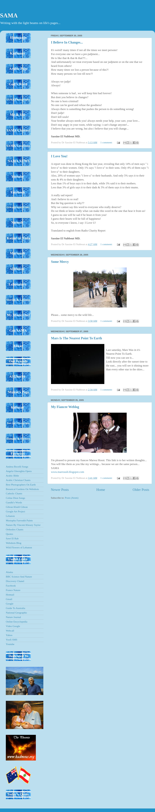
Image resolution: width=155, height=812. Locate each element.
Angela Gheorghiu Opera (19, 471)
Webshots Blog (13, 543)
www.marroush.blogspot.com (67, 472)
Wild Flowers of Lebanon (19, 547)
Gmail (9, 599)
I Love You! (59, 156)
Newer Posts (60, 490)
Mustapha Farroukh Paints (19, 520)
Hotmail (10, 594)
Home (100, 490)
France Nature (13, 590)
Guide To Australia (15, 608)
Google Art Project (15, 511)
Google (9, 603)
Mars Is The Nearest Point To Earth (76, 338)
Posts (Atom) (71, 497)
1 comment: (106, 142)
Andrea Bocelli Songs (17, 466)
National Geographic (16, 612)
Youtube (10, 644)
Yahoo (9, 635)
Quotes (9, 533)
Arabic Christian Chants (18, 480)
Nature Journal (13, 617)
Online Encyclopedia (16, 621)
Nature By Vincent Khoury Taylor (23, 525)
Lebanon (10, 515)
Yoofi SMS (11, 639)
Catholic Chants (14, 493)
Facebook (11, 585)
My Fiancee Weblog (65, 407)
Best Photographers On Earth (21, 484)
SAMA (9, 15)
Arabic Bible (12, 475)
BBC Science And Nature (19, 576)
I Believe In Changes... (67, 42)
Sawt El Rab (12, 538)
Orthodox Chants (14, 529)
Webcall (10, 630)
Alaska (9, 572)
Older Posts (141, 490)
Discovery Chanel (15, 581)
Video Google (13, 626)
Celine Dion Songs (15, 497)
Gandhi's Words (14, 502)
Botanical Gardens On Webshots (22, 489)
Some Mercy (60, 262)
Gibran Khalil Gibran (17, 507)
